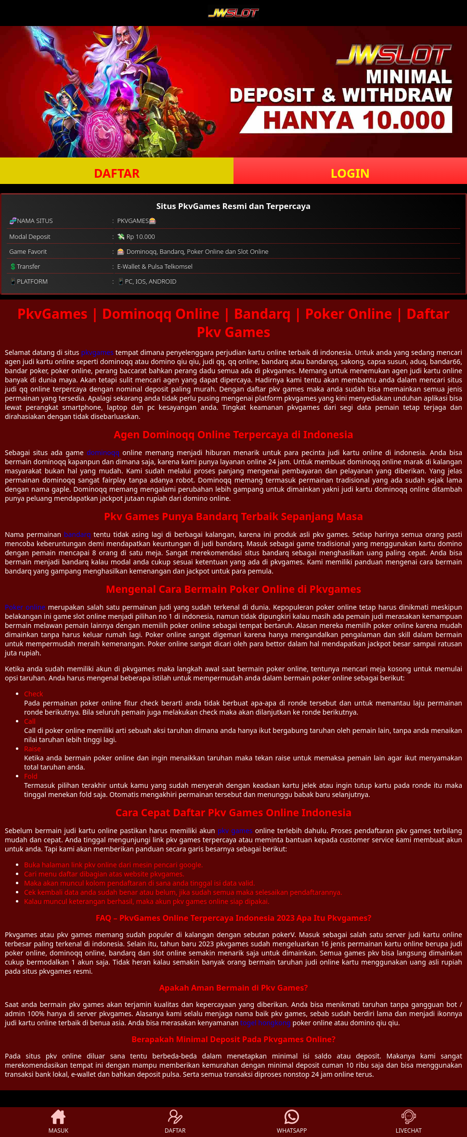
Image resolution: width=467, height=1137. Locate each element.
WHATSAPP (292, 1122)
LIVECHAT (409, 1122)
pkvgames (97, 352)
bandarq (77, 534)
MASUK (58, 1122)
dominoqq (103, 452)
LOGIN (350, 173)
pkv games (235, 830)
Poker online (25, 607)
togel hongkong (265, 1022)
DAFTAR (117, 173)
